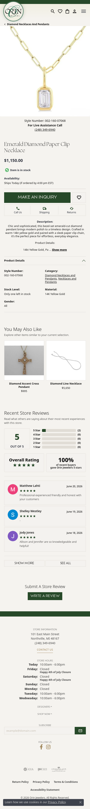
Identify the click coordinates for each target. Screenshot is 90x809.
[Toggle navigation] (83, 11)
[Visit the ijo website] (42, 769)
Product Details (14, 260)
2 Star (36, 443)
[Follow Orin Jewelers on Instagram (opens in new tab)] (48, 747)
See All (65, 563)
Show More (24, 563)
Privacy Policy (41, 782)
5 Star (36, 430)
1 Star (36, 447)
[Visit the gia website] (29, 769)
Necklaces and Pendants (60, 280)
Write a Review (45, 596)
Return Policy (20, 782)
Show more (59, 249)
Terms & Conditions (66, 782)
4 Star (36, 434)
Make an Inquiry (37, 197)
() (79, 430)
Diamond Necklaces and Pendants (28, 24)
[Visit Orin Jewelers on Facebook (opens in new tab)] (41, 747)
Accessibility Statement (44, 790)
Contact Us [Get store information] (45, 649)
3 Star (36, 438)
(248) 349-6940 (45, 130)
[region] (45, 369)
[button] (52, 11)
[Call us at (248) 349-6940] (45, 643)
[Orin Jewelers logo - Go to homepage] (13, 11)
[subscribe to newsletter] (80, 730)
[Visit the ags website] (58, 769)
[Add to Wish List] (79, 197)
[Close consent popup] (80, 802)
